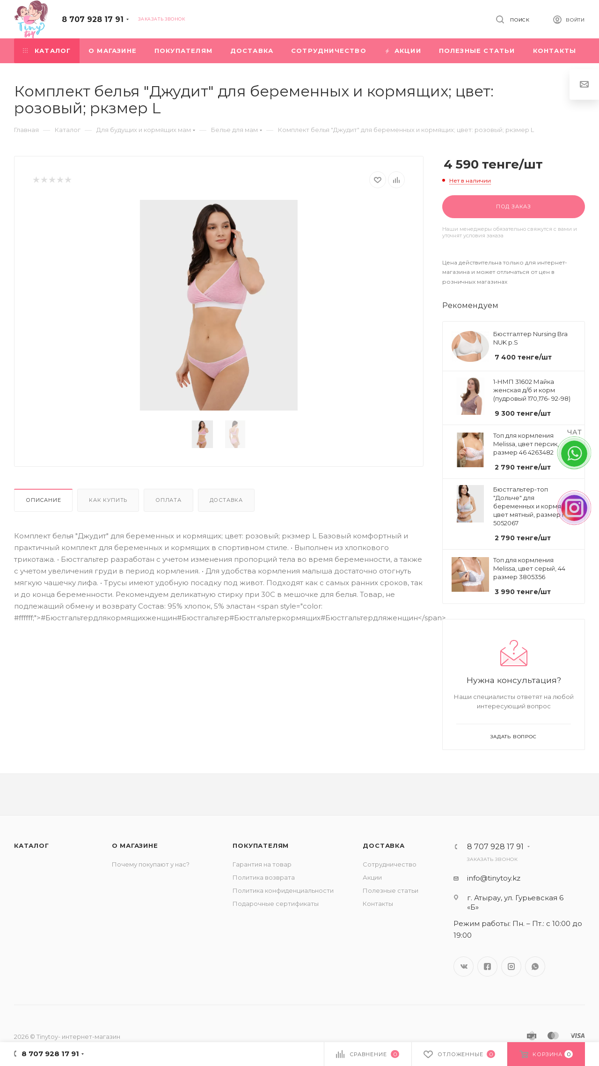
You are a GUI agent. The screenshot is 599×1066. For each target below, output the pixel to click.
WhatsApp (535, 966)
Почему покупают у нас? (151, 864)
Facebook (487, 966)
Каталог (31, 845)
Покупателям (261, 845)
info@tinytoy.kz (493, 878)
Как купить (108, 500)
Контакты (378, 903)
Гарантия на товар (262, 864)
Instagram (511, 966)
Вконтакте (463, 966)
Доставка (226, 500)
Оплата (168, 500)
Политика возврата (264, 877)
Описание (43, 500)
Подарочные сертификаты (276, 903)
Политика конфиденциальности (283, 890)
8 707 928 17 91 (93, 19)
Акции (372, 877)
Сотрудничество (389, 864)
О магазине (135, 845)
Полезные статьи (390, 890)
